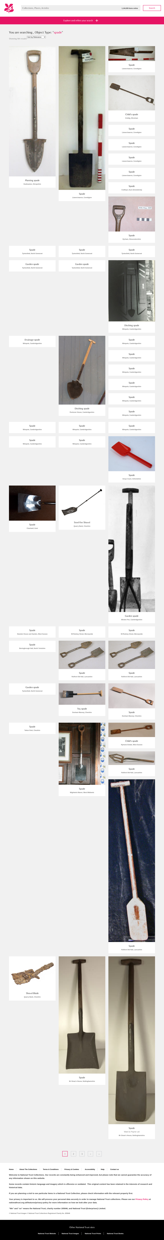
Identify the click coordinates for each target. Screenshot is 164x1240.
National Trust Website (47, 1233)
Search (152, 8)
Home (11, 1169)
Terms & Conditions (51, 1169)
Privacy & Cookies (71, 1169)
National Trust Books (115, 1233)
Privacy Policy (141, 1199)
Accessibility (90, 1169)
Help (102, 1169)
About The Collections (28, 1169)
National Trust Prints (93, 1233)
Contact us (114, 1169)
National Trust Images (70, 1233)
